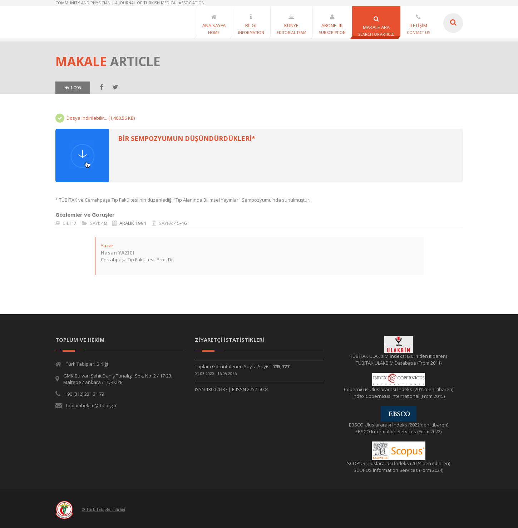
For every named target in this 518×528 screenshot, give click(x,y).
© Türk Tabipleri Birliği (103, 509)
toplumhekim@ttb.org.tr (91, 405)
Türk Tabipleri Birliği (87, 364)
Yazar (106, 245)
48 (104, 223)
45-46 (180, 223)
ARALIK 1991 (132, 223)
